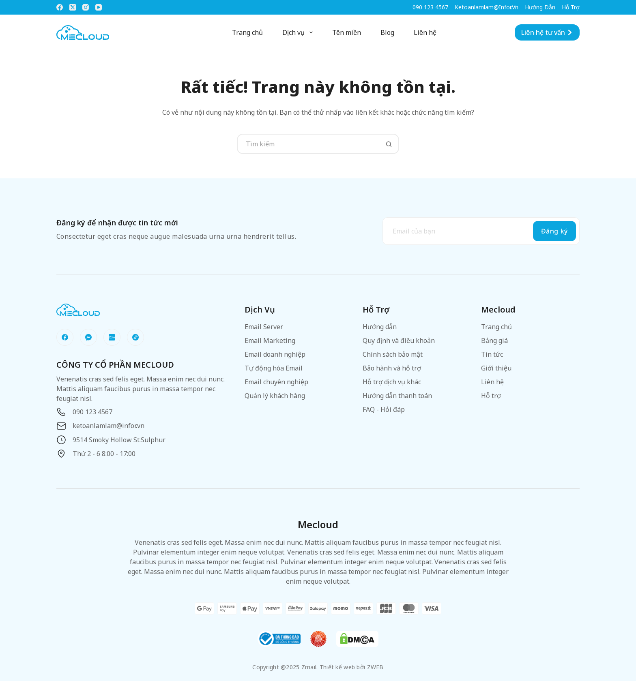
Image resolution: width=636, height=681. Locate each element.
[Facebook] (59, 7)
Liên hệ (425, 32)
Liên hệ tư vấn (547, 32)
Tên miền (346, 32)
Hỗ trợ (571, 7)
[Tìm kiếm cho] (308, 144)
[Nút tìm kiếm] (389, 144)
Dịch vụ (299, 32)
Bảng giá (494, 340)
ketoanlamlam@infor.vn (486, 7)
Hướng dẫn (540, 7)
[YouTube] (98, 7)
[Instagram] (85, 7)
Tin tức (492, 354)
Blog (387, 32)
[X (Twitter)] (72, 7)
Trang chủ (247, 32)
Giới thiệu (496, 368)
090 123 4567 (430, 7)
